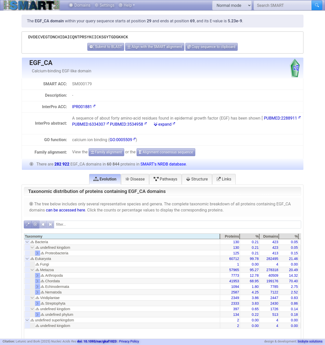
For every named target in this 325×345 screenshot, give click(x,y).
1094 (235, 287)
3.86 (255, 298)
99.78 (254, 259)
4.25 (255, 292)
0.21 (255, 242)
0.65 (255, 309)
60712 (234, 259)
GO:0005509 (123, 139)
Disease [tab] (135, 179)
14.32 (293, 275)
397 (236, 309)
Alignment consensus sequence (166, 152)
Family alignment (106, 152)
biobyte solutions (310, 341)
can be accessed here (65, 210)
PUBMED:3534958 (128, 124)
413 (275, 253)
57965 (234, 270)
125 (236, 253)
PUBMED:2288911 (282, 118)
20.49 (293, 270)
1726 (274, 309)
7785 (274, 287)
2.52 (294, 292)
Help (125, 5)
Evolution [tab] (105, 179)
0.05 (294, 242)
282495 (272, 259)
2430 (274, 303)
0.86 (294, 303)
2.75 (294, 287)
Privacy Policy (129, 341)
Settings (104, 5)
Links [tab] (224, 179)
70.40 (293, 281)
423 (275, 242)
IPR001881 (83, 106)
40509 (273, 275)
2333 (235, 303)
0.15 (294, 253)
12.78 (254, 275)
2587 (235, 292)
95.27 (254, 270)
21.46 (293, 259)
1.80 (255, 287)
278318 (272, 270)
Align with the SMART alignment (154, 47)
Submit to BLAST (106, 47)
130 (236, 242)
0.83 (294, 298)
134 (236, 315)
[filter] (177, 224)
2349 (235, 298)
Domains (79, 5)
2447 (274, 298)
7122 (274, 292)
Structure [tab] (197, 179)
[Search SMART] (283, 5)
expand (164, 124)
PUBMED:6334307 (90, 124)
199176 (272, 281)
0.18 (294, 315)
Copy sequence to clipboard (211, 47)
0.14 (294, 309)
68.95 (254, 281)
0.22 (255, 315)
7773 (235, 275)
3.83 (255, 303)
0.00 (255, 264)
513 (275, 315)
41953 (234, 281)
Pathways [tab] (165, 179)
